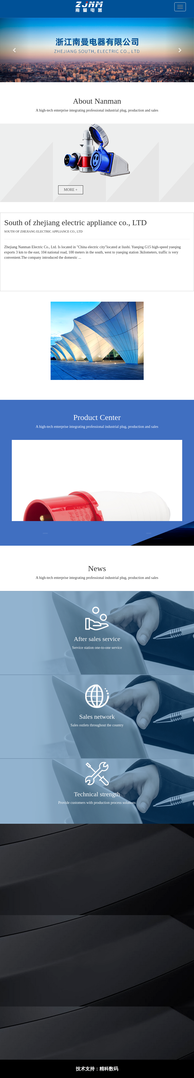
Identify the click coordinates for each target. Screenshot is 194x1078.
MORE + (71, 190)
